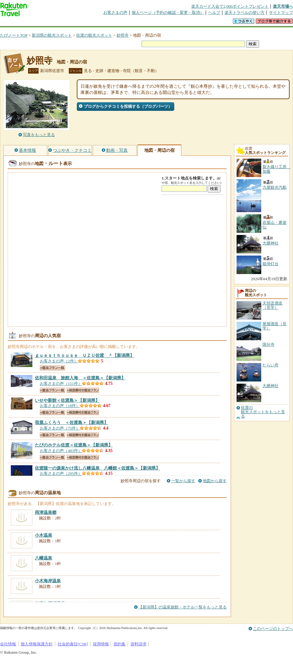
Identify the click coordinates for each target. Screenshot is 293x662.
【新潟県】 (84, 355)
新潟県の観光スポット (52, 35)
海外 (47, 22)
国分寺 (268, 344)
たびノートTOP (13, 35)
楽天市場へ (283, 6)
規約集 (119, 644)
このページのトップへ (273, 628)
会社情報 (8, 644)
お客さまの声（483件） (61, 450)
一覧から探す (183, 480)
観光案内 (148, 22)
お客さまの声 (115, 12)
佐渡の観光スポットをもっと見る (263, 412)
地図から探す (215, 480)
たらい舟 (270, 365)
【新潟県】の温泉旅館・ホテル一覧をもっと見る (182, 607)
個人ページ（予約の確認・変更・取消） (168, 12)
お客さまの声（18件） (60, 405)
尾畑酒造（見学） (274, 325)
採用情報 (101, 644)
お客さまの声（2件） (59, 361)
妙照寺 (123, 35)
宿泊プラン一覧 (52, 367)
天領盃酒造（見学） (272, 305)
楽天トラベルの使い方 (245, 12)
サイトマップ (281, 12)
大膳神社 (270, 385)
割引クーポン (97, 22)
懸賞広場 (72, 22)
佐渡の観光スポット (94, 35)
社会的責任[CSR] (73, 644)
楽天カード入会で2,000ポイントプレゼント (230, 6)
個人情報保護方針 (37, 644)
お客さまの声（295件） (61, 473)
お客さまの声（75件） (60, 428)
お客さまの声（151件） (61, 383)
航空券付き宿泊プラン (83, 390)
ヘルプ (214, 12)
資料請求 (138, 644)
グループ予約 (122, 22)
